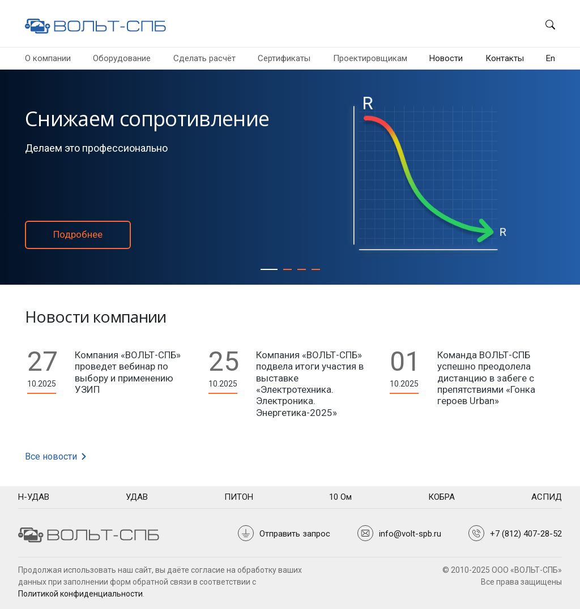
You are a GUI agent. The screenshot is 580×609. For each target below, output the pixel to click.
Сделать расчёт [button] (204, 58)
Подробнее (78, 234)
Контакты (504, 58)
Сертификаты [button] (284, 58)
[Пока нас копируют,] (316, 269)
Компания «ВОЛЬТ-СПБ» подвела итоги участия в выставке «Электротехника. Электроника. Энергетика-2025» (310, 383)
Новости (446, 58)
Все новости (56, 456)
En (550, 58)
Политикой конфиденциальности (80, 593)
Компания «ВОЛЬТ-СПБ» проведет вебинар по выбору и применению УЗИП (128, 372)
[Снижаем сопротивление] (269, 269)
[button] (545, 23)
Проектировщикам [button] (370, 58)
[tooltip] (33, 497)
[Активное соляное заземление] (287, 269)
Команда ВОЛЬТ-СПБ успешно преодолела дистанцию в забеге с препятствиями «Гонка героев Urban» (486, 378)
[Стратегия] (301, 269)
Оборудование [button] (122, 58)
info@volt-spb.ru (410, 534)
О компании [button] (48, 58)
